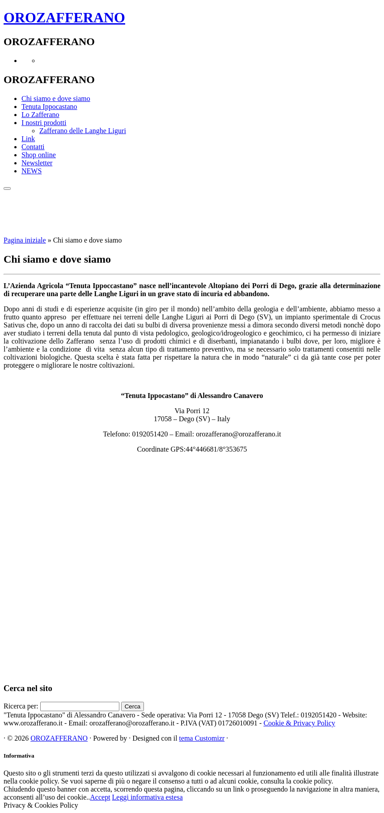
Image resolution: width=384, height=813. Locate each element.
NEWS (31, 171)
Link (28, 138)
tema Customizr (202, 738)
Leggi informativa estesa (147, 797)
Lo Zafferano (40, 114)
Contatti (33, 147)
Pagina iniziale (25, 240)
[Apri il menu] (7, 188)
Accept (100, 797)
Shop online (38, 155)
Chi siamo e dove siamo (55, 98)
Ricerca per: (21, 706)
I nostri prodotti (43, 122)
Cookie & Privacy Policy (299, 723)
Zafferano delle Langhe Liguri (82, 130)
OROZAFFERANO (64, 17)
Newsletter (36, 163)
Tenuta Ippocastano (49, 106)
